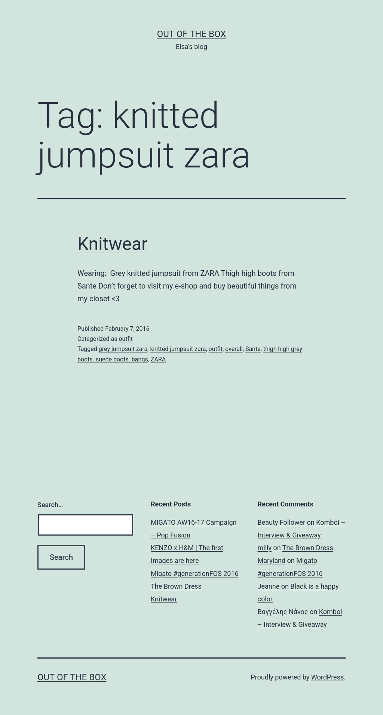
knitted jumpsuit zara (178, 348)
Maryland (272, 560)
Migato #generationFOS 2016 (195, 573)
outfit (125, 338)
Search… (50, 505)
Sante (253, 348)
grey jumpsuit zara (123, 348)
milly (265, 548)
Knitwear (112, 244)
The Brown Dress (176, 586)
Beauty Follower (282, 522)
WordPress (327, 677)
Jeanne (269, 586)
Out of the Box (191, 34)
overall (234, 348)
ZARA (158, 359)
